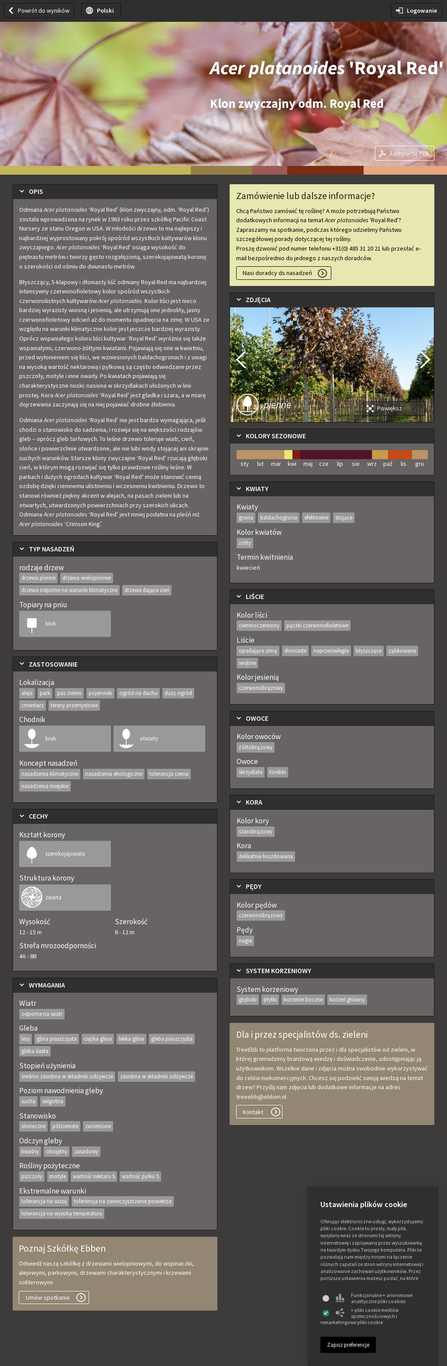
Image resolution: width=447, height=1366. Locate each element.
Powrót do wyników (43, 10)
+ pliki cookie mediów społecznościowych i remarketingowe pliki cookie (359, 1316)
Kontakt (253, 1112)
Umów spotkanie (48, 1297)
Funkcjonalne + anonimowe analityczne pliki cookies (374, 1298)
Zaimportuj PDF (409, 153)
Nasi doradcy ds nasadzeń (277, 273)
